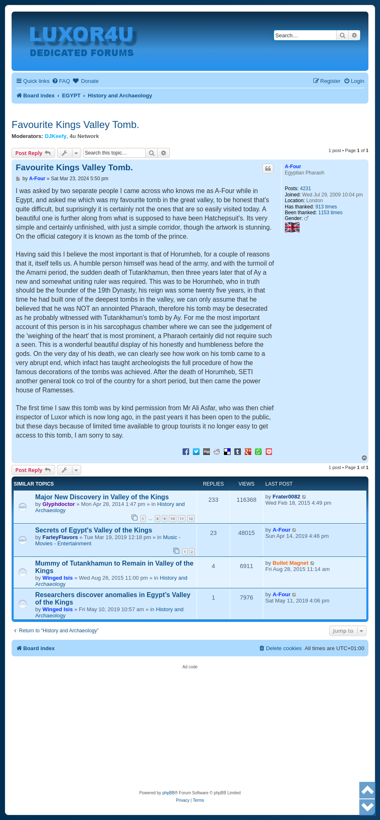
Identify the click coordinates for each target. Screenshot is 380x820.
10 (173, 518)
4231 (305, 188)
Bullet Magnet (290, 563)
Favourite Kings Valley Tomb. (75, 124)
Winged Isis (58, 578)
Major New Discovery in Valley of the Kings (102, 497)
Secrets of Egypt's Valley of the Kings (93, 530)
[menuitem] (61, 81)
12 (191, 518)
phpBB (168, 793)
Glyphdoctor (59, 504)
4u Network (84, 136)
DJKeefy (56, 136)
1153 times (330, 212)
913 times (326, 207)
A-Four (293, 166)
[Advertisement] (190, 727)
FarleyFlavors (60, 537)
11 (182, 518)
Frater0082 (287, 496)
